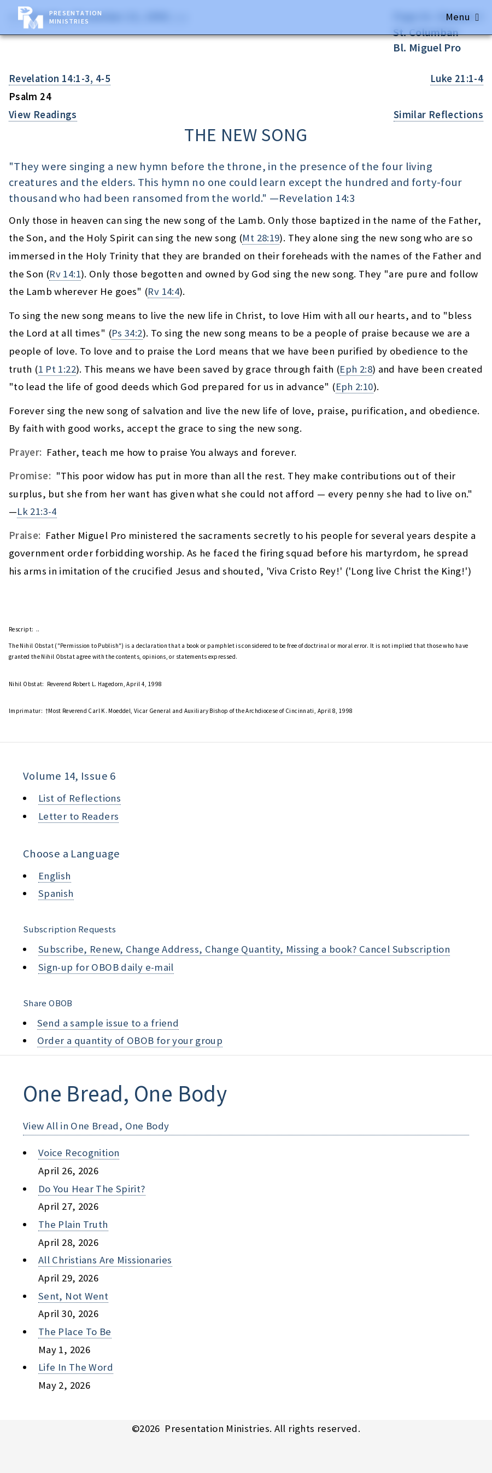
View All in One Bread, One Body (96, 1126)
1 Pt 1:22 (57, 369)
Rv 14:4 (163, 291)
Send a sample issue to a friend (108, 1023)
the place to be (75, 1331)
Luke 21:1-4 (456, 78)
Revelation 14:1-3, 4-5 (59, 78)
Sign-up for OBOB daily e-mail (106, 967)
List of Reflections (79, 798)
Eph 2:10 (354, 386)
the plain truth (73, 1224)
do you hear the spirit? (91, 1188)
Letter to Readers (78, 816)
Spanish (56, 893)
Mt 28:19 (260, 237)
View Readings (43, 114)
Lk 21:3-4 (36, 511)
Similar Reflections (438, 114)
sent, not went (73, 1296)
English (54, 875)
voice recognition (78, 1152)
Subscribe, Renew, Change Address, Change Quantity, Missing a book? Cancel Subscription (244, 949)
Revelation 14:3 (317, 198)
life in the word (75, 1367)
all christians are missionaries (105, 1260)
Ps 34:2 (127, 333)
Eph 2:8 (355, 369)
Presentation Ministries (75, 17)
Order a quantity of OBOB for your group (130, 1040)
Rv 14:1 (65, 274)
